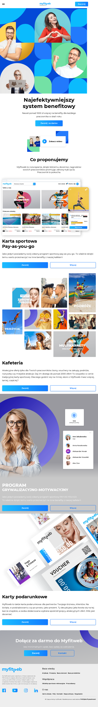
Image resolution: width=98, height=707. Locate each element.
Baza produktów (74, 673)
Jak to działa (46, 694)
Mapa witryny (69, 694)
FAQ (54, 694)
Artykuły (45, 673)
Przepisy (52, 673)
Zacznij (89, 4)
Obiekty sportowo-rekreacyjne (53, 683)
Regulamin (79, 694)
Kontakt (62, 653)
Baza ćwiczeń (62, 673)
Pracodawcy (70, 683)
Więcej (73, 265)
